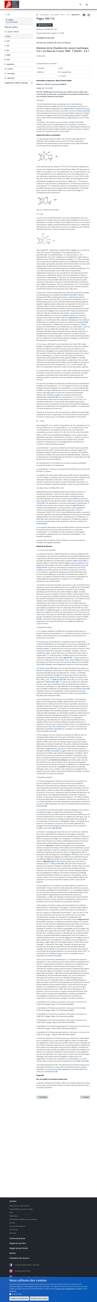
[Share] (88, 15)
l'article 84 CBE (83, 322)
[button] (18, 82)
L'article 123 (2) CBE (46, 668)
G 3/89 (46, 682)
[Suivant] (85, 1097)
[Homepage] (37, 15)
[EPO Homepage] (12, 5)
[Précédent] (42, 1097)
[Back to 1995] (18, 15)
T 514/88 (53, 680)
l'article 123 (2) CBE (69, 295)
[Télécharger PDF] (44, 25)
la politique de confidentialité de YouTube (68, 1289)
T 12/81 (51, 864)
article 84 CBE (53, 397)
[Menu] (87, 4)
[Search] (81, 4)
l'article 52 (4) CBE (51, 1072)
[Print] (84, 15)
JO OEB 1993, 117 (56, 682)
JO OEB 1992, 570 (63, 680)
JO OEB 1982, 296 (61, 864)
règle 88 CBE (73, 318)
